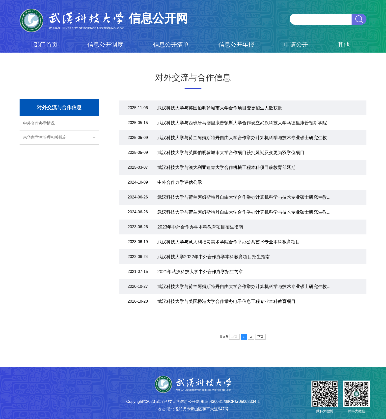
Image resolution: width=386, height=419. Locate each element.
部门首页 (46, 44)
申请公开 (296, 44)
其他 (344, 44)
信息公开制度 (105, 44)
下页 (260, 336)
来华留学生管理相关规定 (45, 137)
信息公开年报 (236, 44)
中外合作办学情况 (39, 123)
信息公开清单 (171, 44)
